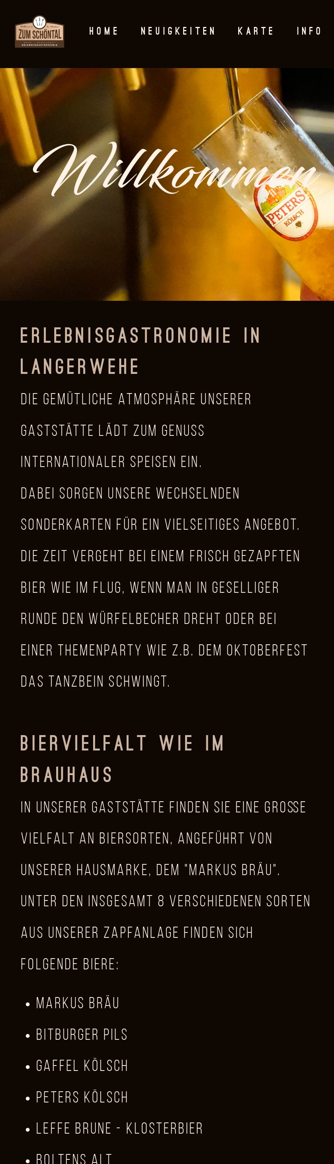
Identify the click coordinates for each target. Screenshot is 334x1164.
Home (105, 32)
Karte (257, 32)
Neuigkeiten (179, 32)
